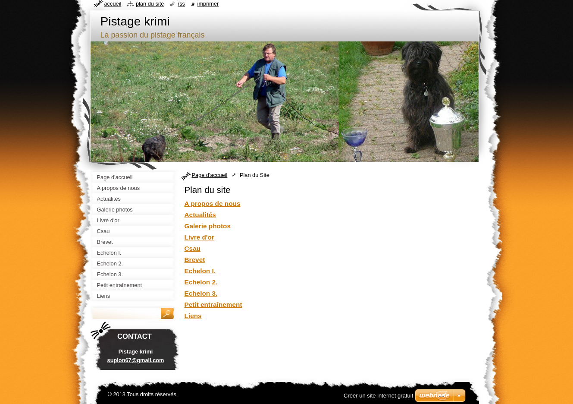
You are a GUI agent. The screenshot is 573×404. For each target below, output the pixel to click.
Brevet (195, 259)
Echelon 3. (201, 293)
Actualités (200, 214)
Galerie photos (208, 226)
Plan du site (150, 3)
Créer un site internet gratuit (378, 395)
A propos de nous (213, 203)
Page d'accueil (210, 175)
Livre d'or (199, 237)
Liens (193, 315)
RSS (181, 3)
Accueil (113, 3)
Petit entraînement (213, 304)
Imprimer (208, 3)
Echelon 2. (201, 282)
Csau (193, 248)
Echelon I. (200, 271)
